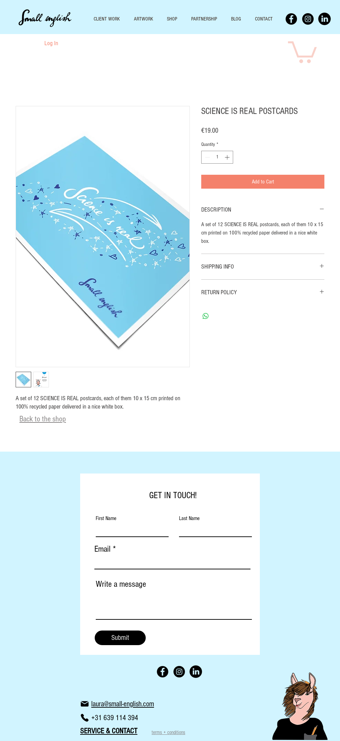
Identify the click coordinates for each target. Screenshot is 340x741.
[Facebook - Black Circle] (291, 19)
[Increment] (227, 157)
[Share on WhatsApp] (206, 316)
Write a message (121, 584)
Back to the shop (42, 418)
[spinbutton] (217, 157)
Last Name (189, 518)
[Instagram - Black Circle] (308, 19)
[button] (302, 51)
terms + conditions (168, 732)
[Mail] (84, 703)
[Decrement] (206, 157)
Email (102, 549)
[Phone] (84, 717)
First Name (106, 518)
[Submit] (120, 638)
